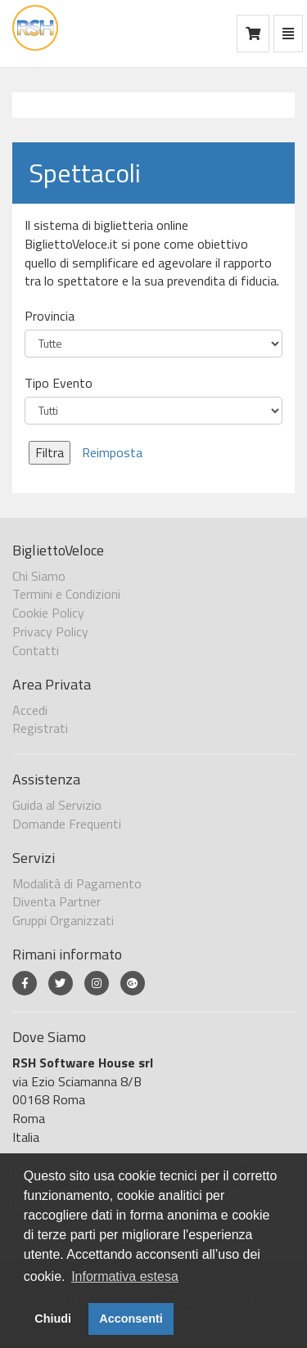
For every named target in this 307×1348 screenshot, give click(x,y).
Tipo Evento (59, 383)
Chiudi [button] (52, 1318)
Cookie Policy (48, 612)
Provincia (49, 316)
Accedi (29, 710)
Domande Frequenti (66, 824)
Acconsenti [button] (131, 1318)
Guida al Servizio (57, 805)
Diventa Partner (56, 901)
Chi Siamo (38, 576)
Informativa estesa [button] (124, 1276)
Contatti (35, 650)
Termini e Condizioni (66, 594)
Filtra (49, 452)
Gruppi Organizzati (63, 920)
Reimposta (112, 452)
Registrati (40, 728)
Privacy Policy (50, 631)
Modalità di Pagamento (77, 883)
